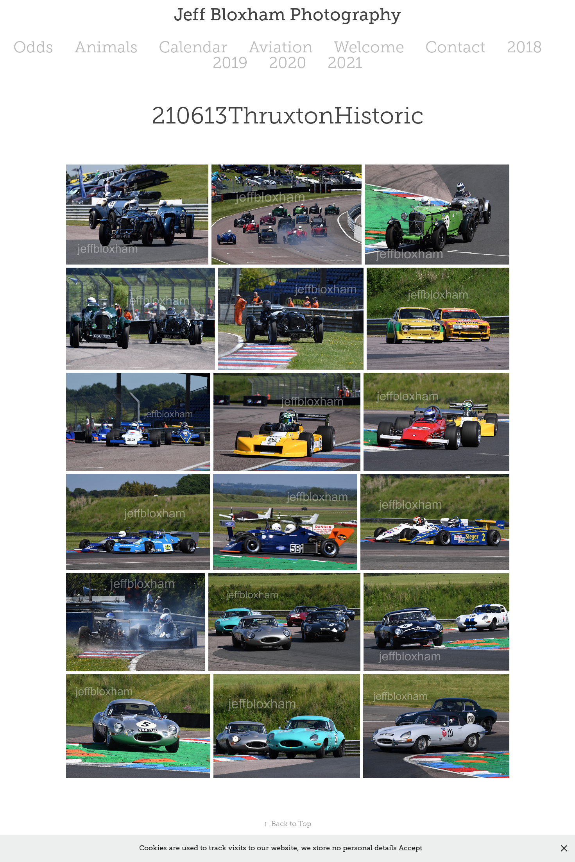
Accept (410, 848)
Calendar (193, 47)
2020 (287, 63)
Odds (33, 47)
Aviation (281, 47)
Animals (106, 47)
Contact (455, 47)
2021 (345, 63)
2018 (524, 47)
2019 (230, 63)
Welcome (369, 47)
